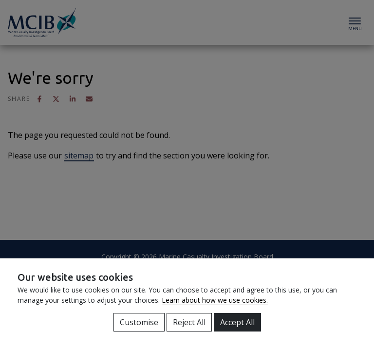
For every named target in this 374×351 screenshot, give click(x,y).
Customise (139, 322)
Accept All (237, 322)
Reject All (189, 322)
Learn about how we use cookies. (215, 300)
